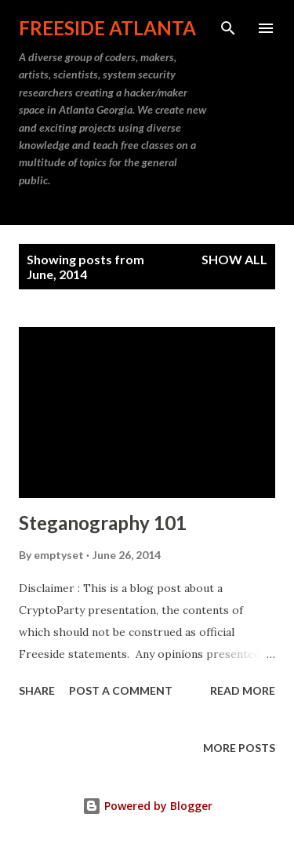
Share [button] (37, 690)
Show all (234, 259)
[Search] (228, 28)
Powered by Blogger (147, 805)
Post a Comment (120, 690)
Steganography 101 (103, 522)
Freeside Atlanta (107, 27)
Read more (242, 690)
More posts (239, 747)
